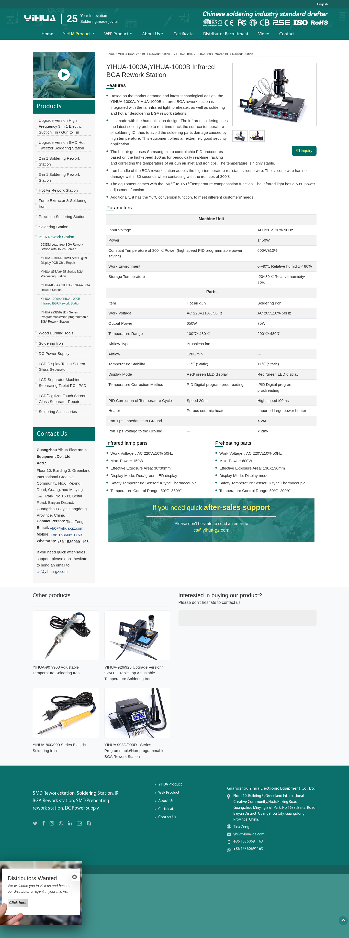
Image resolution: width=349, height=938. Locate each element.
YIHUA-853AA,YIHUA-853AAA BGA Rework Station (65, 287)
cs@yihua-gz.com (211, 530)
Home (47, 34)
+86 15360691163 (66, 535)
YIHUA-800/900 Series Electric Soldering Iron (59, 748)
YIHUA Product (128, 54)
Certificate (183, 34)
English (322, 4)
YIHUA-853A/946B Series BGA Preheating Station (62, 274)
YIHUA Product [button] (77, 34)
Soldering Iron (51, 343)
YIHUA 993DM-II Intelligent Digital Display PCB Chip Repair (64, 260)
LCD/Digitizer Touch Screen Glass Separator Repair (62, 399)
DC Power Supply (54, 353)
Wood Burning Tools (56, 333)
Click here (17, 903)
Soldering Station (54, 227)
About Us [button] (151, 34)
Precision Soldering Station (62, 216)
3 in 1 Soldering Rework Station (59, 177)
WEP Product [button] (116, 34)
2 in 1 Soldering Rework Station (59, 161)
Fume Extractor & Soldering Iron (63, 203)
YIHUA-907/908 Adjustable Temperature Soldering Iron (56, 670)
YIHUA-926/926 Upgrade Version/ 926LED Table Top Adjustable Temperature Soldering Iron (133, 673)
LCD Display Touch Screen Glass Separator (62, 367)
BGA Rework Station (156, 54)
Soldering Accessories (58, 411)
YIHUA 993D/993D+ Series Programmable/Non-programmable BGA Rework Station (64, 317)
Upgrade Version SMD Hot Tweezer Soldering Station (62, 145)
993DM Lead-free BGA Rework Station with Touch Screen (62, 247)
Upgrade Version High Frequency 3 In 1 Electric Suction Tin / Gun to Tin (60, 126)
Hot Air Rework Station (58, 190)
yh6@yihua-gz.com (66, 528)
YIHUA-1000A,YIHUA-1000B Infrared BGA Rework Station (60, 301)
